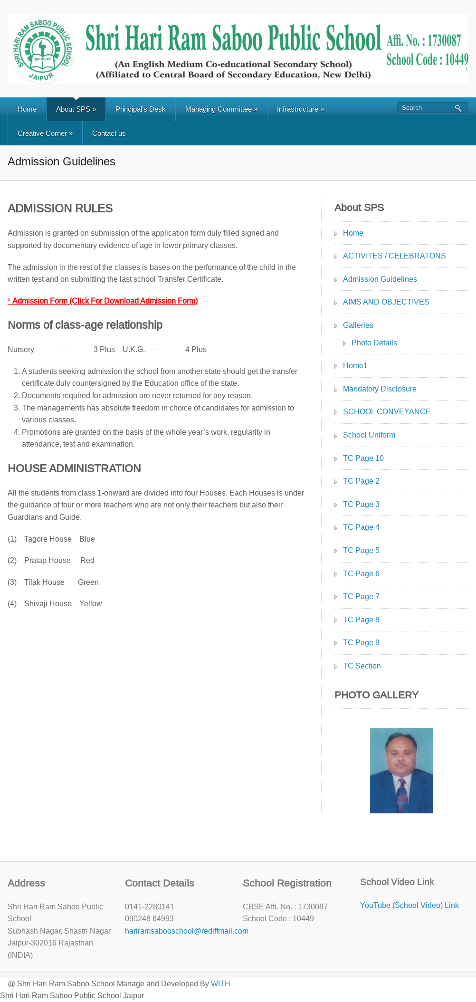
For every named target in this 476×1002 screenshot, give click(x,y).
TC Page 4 (361, 527)
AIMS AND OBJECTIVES (386, 302)
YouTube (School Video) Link (409, 905)
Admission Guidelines (380, 279)
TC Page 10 (363, 458)
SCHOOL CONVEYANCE (387, 412)
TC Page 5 (361, 550)
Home (27, 109)
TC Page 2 (361, 481)
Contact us (109, 133)
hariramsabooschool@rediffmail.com (186, 931)
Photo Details (374, 343)
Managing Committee (221, 109)
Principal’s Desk (140, 109)
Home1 (355, 366)
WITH (220, 984)
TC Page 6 (361, 574)
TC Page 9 (361, 643)
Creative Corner (45, 133)
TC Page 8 (361, 620)
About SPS (76, 109)
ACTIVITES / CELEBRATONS (394, 256)
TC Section (362, 666)
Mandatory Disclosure (380, 389)
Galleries (358, 325)
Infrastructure (300, 109)
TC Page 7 (361, 596)
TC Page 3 (361, 504)
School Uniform (369, 435)
